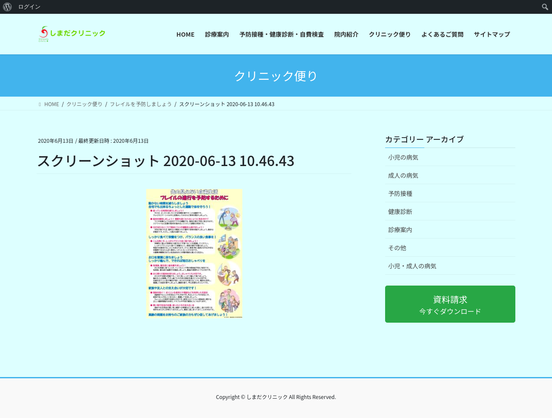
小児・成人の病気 (412, 265)
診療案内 (400, 229)
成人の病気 (403, 175)
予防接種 (400, 193)
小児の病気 (403, 157)
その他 (397, 247)
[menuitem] (7, 7)
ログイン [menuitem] (29, 6)
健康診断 (400, 211)
